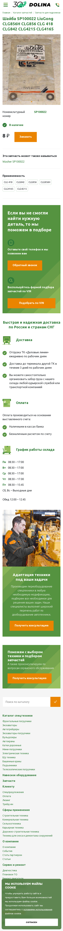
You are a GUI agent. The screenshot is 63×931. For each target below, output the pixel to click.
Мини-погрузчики (12, 749)
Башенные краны (12, 761)
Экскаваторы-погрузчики (16, 733)
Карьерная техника (13, 827)
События (7, 851)
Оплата (7, 796)
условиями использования (37, 909)
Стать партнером (12, 855)
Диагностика (10, 870)
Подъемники (10, 765)
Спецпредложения (13, 792)
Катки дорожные (12, 745)
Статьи (7, 859)
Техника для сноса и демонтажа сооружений (27, 835)
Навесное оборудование (19, 775)
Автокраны (9, 741)
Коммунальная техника (15, 819)
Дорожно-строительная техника (21, 831)
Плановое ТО (10, 874)
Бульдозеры (10, 737)
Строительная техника (15, 815)
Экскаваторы (10, 725)
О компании (9, 847)
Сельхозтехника (12, 823)
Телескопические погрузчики (19, 769)
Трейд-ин (8, 804)
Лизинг (6, 800)
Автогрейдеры (11, 729)
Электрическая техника (16, 753)
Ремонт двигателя (13, 878)
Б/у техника (9, 757)
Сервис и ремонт (14, 864)
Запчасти (9, 780)
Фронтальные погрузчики (17, 721)
